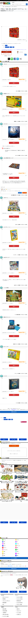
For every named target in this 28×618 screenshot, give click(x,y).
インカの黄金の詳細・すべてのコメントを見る (21, 314)
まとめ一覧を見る (20, 602)
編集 (25, 54)
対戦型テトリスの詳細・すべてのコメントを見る (20, 121)
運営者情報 (4, 602)
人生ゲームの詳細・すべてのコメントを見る (21, 224)
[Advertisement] (14, 19)
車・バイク (17, 545)
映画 (3, 543)
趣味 (13, 47)
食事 (3, 551)
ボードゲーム (7, 47)
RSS (3, 604)
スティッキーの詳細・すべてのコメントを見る (21, 373)
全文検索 (13, 2)
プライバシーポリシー (6, 600)
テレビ (17, 543)
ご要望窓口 (4, 612)
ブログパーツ (19, 610)
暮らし (17, 551)
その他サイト (19, 614)
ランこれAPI (19, 612)
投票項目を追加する (14, 568)
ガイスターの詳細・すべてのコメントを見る (21, 155)
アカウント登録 (19, 604)
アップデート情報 (5, 616)
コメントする (14, 445)
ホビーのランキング (7, 6)
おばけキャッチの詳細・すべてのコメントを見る (20, 285)
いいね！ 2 (19, 192)
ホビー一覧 (13, 439)
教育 (3, 555)
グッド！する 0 (23, 421)
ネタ (3, 553)
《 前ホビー (4, 439)
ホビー (6, 45)
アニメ (17, 539)
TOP (3, 6)
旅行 (16, 547)
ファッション (4, 549)
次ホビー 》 (22, 439)
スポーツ (4, 547)
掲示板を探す (19, 600)
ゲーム (4, 539)
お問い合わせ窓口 (5, 614)
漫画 (3, 541)
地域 (16, 555)
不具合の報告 (5, 610)
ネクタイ (4, 189)
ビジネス (17, 553)
